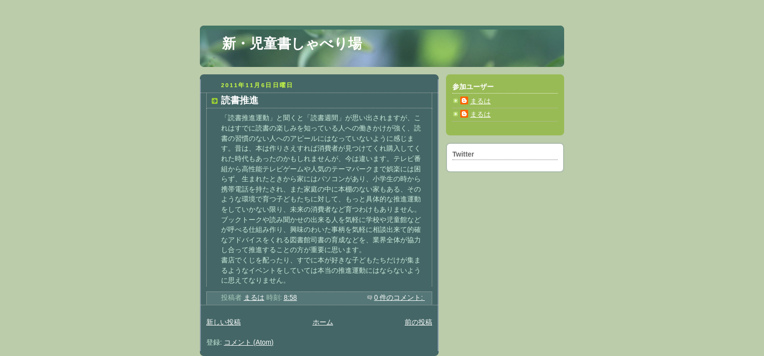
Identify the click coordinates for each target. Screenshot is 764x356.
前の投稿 (418, 322)
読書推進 (239, 100)
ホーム (323, 322)
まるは (480, 101)
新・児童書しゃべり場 (292, 43)
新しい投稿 (223, 322)
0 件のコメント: (399, 297)
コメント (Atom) (249, 342)
